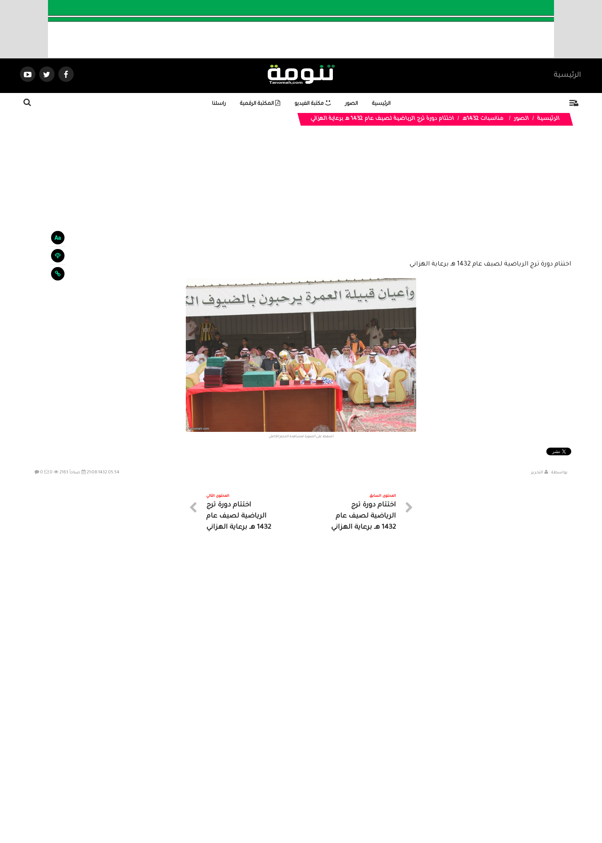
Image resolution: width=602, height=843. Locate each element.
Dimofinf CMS (308, 811)
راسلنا (219, 104)
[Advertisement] (301, 200)
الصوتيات (289, 774)
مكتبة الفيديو (312, 104)
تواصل (262, 774)
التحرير (537, 472)
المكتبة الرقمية (260, 104)
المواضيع (350, 774)
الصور (351, 104)
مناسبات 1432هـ (482, 119)
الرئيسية (567, 76)
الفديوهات (320, 774)
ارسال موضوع (230, 774)
